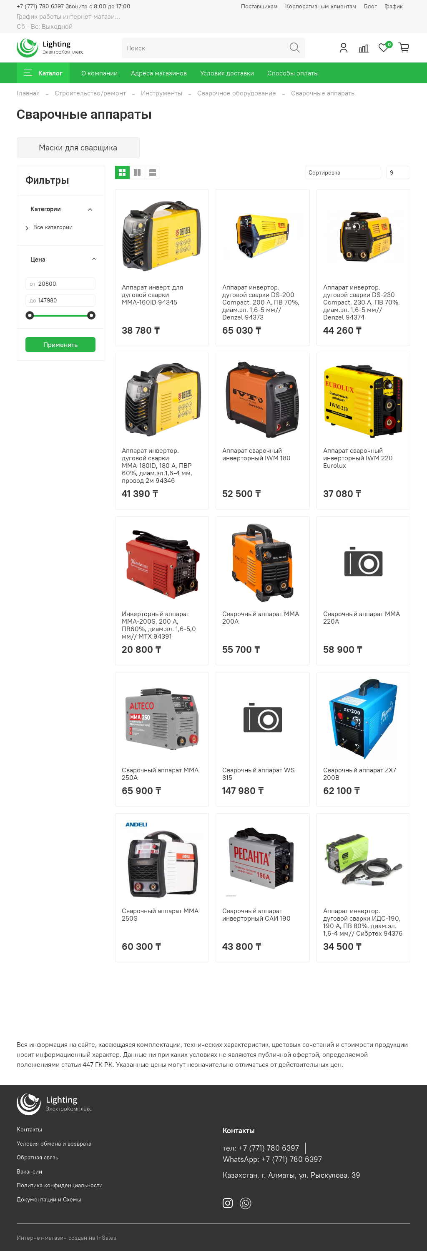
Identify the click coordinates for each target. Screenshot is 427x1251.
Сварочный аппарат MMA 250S (160, 914)
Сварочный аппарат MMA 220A (361, 617)
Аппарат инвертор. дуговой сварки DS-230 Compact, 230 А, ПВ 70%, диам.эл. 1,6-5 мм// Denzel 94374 (361, 302)
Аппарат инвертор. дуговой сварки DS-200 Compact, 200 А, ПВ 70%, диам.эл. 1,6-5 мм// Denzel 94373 (260, 302)
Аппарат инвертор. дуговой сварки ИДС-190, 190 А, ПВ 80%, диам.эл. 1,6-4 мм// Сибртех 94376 (363, 921)
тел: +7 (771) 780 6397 (261, 1148)
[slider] (29, 315)
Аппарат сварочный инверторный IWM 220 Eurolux (358, 457)
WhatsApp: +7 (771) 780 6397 (272, 1159)
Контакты (29, 1129)
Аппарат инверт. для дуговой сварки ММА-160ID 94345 (152, 294)
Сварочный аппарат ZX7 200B (359, 774)
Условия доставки (227, 73)
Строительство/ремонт (90, 93)
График (393, 6)
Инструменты (161, 93)
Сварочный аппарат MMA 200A (260, 617)
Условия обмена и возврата (54, 1143)
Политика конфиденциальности (60, 1185)
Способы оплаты (293, 73)
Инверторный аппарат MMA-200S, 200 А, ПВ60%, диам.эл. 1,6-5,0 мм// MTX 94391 (159, 624)
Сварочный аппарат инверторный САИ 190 (256, 914)
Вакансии (29, 1171)
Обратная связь (37, 1157)
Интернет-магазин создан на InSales (66, 1237)
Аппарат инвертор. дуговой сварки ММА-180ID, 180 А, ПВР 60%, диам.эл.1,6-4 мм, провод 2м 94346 (157, 465)
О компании (99, 73)
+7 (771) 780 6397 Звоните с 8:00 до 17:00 (74, 6)
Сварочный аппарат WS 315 (258, 774)
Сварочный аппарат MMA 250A (160, 774)
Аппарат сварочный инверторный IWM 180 (256, 454)
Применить (60, 344)
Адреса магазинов (159, 73)
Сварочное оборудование (236, 93)
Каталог (43, 73)
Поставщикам (259, 6)
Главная (28, 93)
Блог (370, 6)
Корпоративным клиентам (321, 6)
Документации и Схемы (49, 1199)
